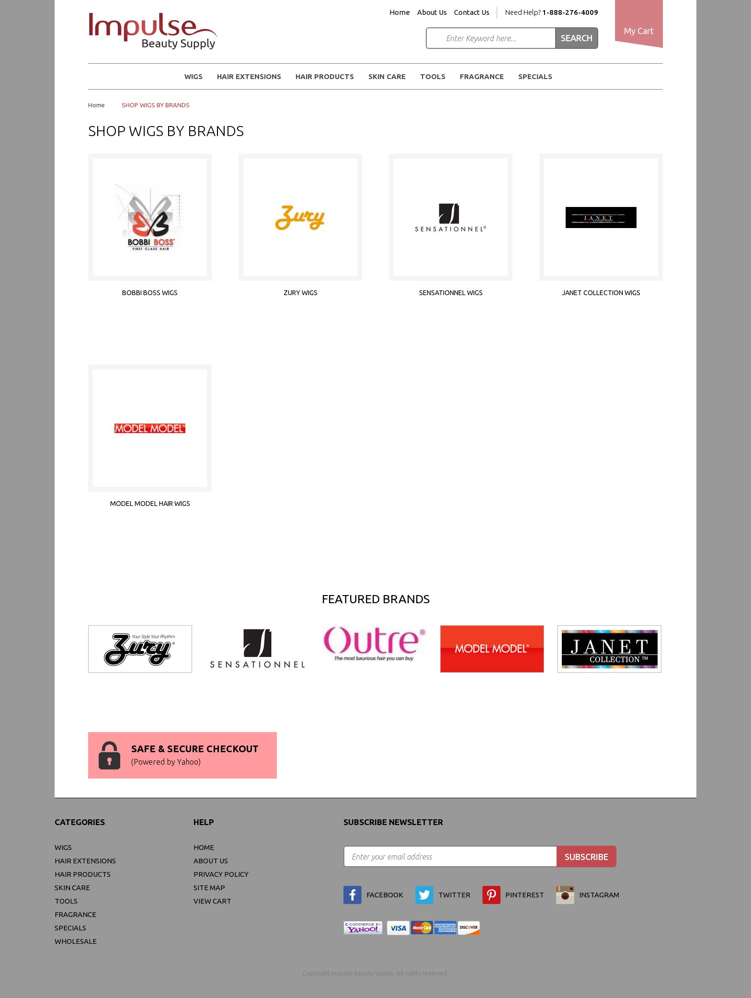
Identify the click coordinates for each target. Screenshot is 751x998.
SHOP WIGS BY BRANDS (156, 105)
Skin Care (387, 76)
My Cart (639, 30)
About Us (432, 12)
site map (209, 887)
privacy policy (221, 874)
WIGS (193, 76)
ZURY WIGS (301, 293)
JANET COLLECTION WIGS (601, 293)
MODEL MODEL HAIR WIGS (150, 503)
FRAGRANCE (482, 76)
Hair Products (325, 76)
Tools (432, 76)
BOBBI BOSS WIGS (150, 293)
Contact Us (471, 12)
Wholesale (76, 941)
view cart (212, 901)
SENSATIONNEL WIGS (451, 293)
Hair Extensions (249, 76)
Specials (535, 76)
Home (399, 12)
